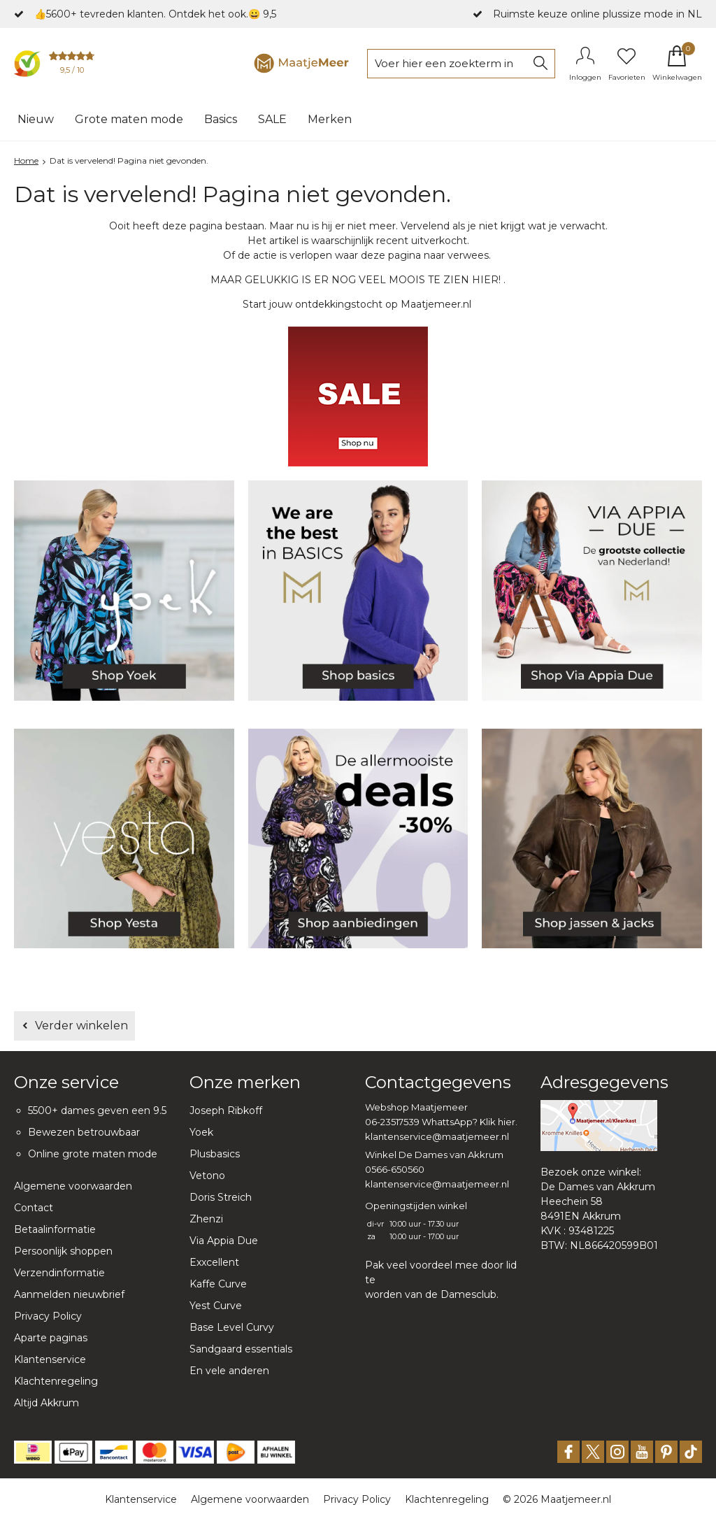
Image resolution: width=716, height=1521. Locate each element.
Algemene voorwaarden (73, 1186)
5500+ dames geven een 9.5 (97, 1110)
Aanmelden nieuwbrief (69, 1294)
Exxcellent (214, 1262)
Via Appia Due (223, 1240)
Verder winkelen (81, 1025)
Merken (330, 119)
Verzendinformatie (59, 1272)
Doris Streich (220, 1197)
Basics (220, 119)
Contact (33, 1207)
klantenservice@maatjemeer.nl (437, 1136)
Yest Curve (215, 1305)
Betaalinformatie (55, 1229)
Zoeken (540, 64)
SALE (272, 119)
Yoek (201, 1132)
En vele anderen (229, 1370)
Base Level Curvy (231, 1327)
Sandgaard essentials (240, 1349)
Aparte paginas (50, 1337)
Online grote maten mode (92, 1154)
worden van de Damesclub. (432, 1294)
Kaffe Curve (218, 1284)
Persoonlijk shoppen (63, 1251)
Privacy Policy (48, 1316)
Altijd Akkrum (46, 1403)
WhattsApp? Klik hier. (469, 1121)
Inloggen (585, 77)
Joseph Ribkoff (225, 1110)
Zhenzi (206, 1219)
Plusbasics (214, 1154)
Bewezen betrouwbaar (84, 1132)
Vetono (207, 1175)
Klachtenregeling (56, 1381)
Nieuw (35, 119)
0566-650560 (394, 1169)
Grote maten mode (129, 119)
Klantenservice (50, 1359)
